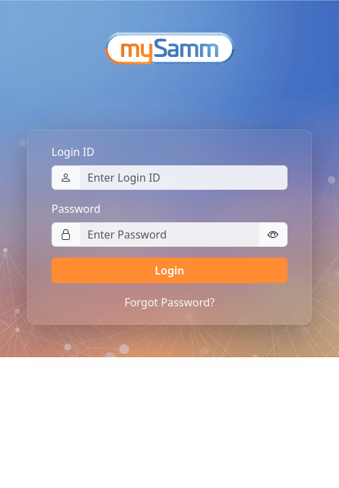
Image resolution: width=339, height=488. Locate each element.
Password (76, 208)
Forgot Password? (169, 302)
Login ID (73, 151)
